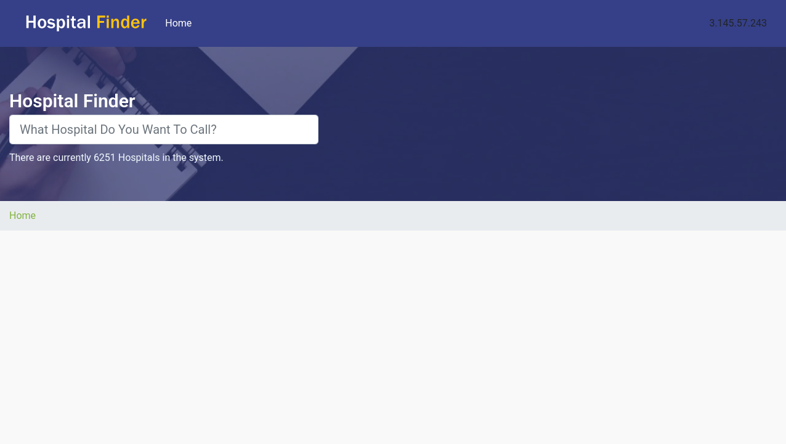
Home (181, 22)
